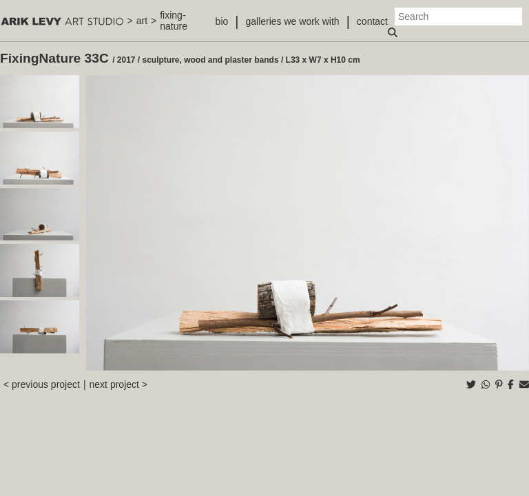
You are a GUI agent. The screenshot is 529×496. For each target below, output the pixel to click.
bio (222, 21)
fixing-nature (173, 21)
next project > (118, 384)
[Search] (458, 16)
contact (372, 21)
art (141, 20)
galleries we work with (292, 21)
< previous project (41, 384)
